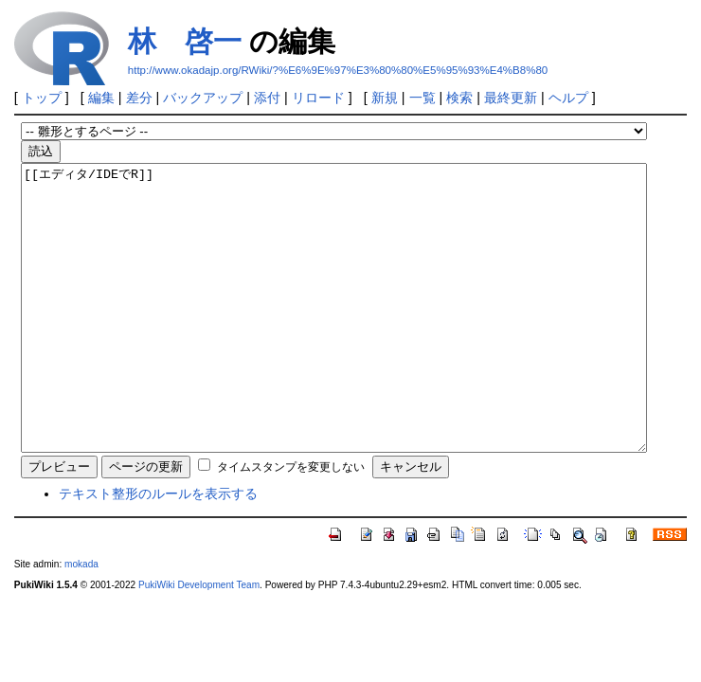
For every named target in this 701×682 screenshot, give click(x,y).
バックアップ (203, 97)
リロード (318, 97)
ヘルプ (568, 97)
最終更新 (510, 97)
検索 (459, 97)
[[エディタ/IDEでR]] (334, 336)
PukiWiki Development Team (199, 642)
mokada (81, 621)
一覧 (422, 97)
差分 (139, 97)
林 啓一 (185, 41)
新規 (384, 97)
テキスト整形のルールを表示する (158, 550)
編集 (101, 97)
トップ (42, 97)
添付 (267, 97)
